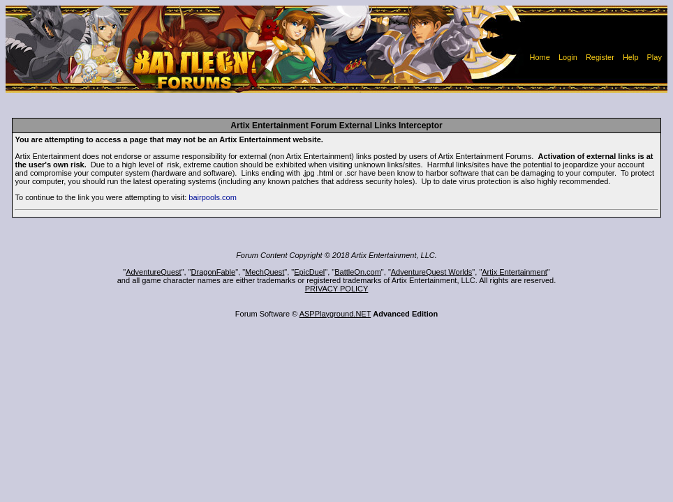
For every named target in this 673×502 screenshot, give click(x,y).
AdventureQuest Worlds (432, 272)
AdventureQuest (154, 272)
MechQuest (264, 272)
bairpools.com (212, 197)
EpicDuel (309, 272)
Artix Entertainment (514, 272)
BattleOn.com (357, 272)
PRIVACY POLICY (337, 288)
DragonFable (213, 272)
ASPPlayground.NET (335, 314)
